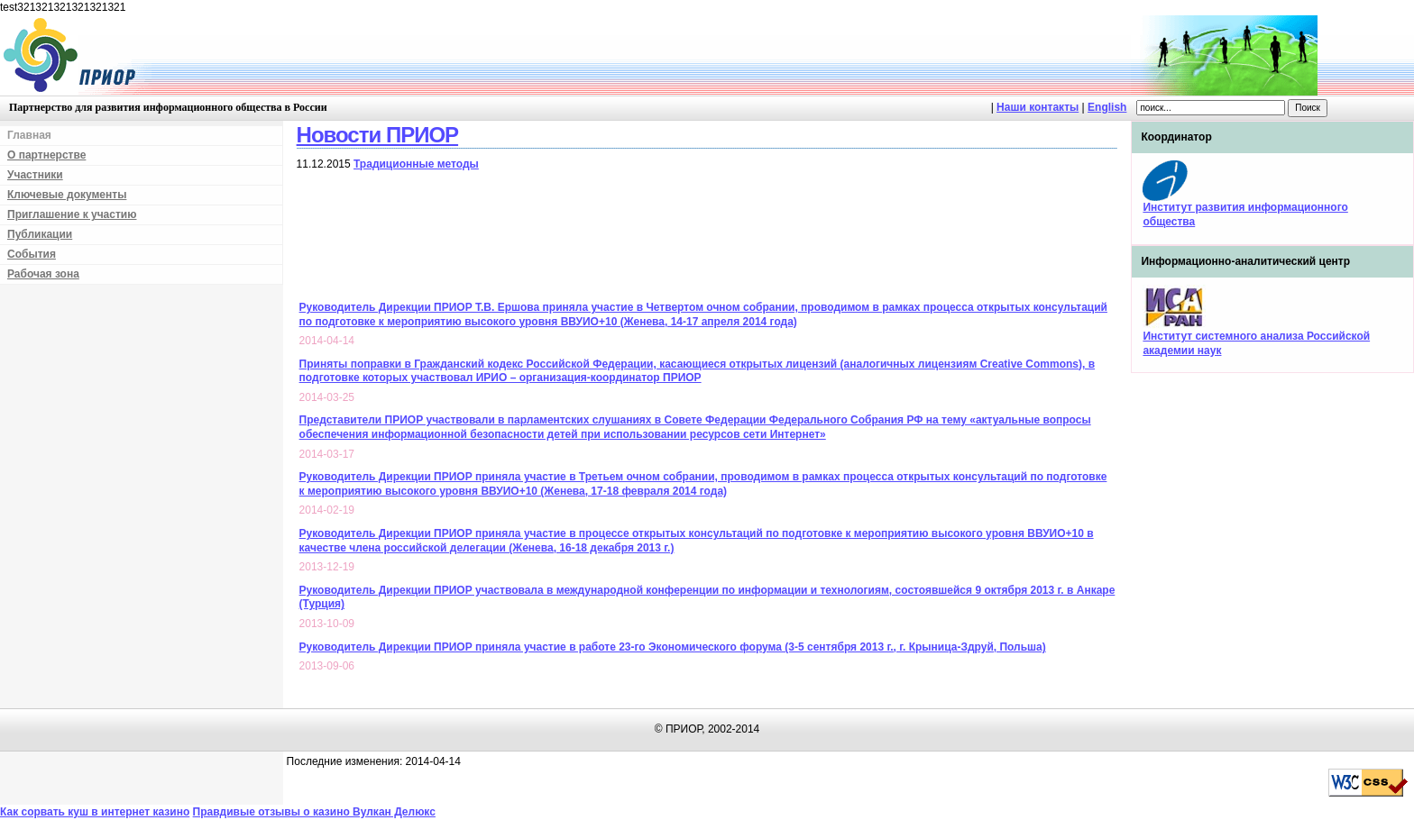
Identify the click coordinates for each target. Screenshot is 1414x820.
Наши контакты (1037, 107)
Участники (35, 175)
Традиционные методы (416, 164)
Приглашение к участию (71, 214)
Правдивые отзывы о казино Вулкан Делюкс (314, 812)
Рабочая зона (43, 274)
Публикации (39, 234)
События (31, 254)
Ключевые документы (66, 194)
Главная (29, 135)
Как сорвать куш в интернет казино (94, 812)
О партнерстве (46, 155)
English (1107, 107)
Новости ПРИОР (377, 135)
